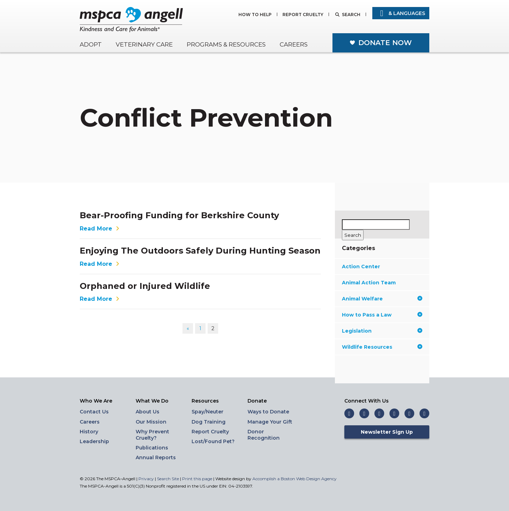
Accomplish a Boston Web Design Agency (294, 478)
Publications (152, 448)
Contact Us (94, 412)
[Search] (353, 235)
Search (351, 15)
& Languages (401, 13)
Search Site (168, 478)
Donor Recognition (264, 434)
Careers (294, 44)
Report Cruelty (302, 15)
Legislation (382, 331)
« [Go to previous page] (188, 328)
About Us (147, 412)
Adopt (91, 44)
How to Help (255, 15)
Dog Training (208, 422)
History (89, 431)
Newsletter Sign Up (387, 432)
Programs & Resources (226, 44)
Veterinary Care (144, 44)
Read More (100, 229)
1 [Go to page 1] (200, 328)
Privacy (146, 478)
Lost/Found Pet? (213, 441)
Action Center (361, 266)
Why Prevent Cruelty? (152, 434)
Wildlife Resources (382, 347)
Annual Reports (156, 457)
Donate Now (385, 42)
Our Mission (151, 422)
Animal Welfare (382, 299)
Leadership (94, 441)
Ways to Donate (268, 412)
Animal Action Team (369, 282)
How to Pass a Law (382, 315)
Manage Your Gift (270, 422)
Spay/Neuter (207, 412)
